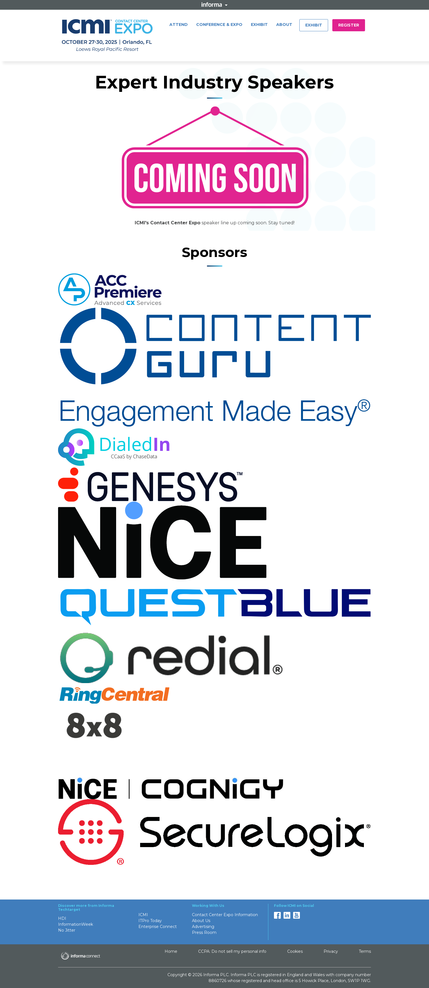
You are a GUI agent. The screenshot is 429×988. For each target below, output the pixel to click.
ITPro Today (150, 920)
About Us (201, 920)
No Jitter (66, 930)
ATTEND (178, 24)
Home (171, 951)
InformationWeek (75, 924)
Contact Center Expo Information (225, 914)
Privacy (331, 951)
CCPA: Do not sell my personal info (232, 951)
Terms (365, 951)
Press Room (204, 932)
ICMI (143, 914)
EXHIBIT (259, 24)
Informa (214, 4)
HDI (62, 918)
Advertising (203, 926)
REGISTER (348, 25)
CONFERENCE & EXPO (219, 24)
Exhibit (313, 25)
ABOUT (284, 24)
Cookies (295, 951)
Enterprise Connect (157, 926)
